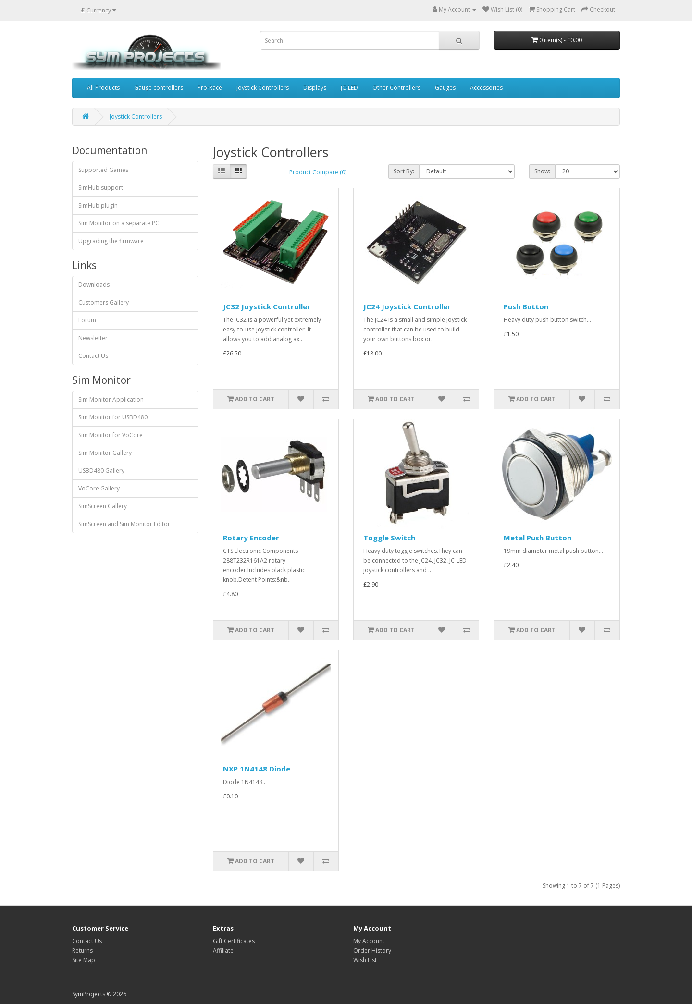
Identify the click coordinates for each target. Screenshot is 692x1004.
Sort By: (404, 171)
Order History (372, 950)
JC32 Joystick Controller (266, 306)
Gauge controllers (158, 88)
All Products (103, 88)
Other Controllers (396, 88)
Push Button (526, 306)
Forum (87, 320)
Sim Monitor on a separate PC (118, 223)
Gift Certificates (234, 941)
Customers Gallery (103, 302)
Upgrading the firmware (111, 241)
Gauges (445, 88)
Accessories (486, 88)
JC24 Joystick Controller (407, 306)
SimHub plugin (98, 205)
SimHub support (100, 188)
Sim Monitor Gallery (105, 453)
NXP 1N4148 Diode (256, 768)
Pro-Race (210, 88)
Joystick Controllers (262, 88)
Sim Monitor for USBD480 (113, 417)
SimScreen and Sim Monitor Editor (124, 524)
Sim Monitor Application (111, 399)
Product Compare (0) (317, 172)
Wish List (365, 960)
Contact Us (93, 356)
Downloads (94, 285)
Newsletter (93, 338)
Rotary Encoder (251, 537)
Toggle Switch (389, 537)
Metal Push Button (537, 537)
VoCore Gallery (99, 488)
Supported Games (103, 170)
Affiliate (223, 950)
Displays (314, 88)
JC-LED (349, 88)
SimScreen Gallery (102, 506)
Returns (82, 950)
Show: (542, 171)
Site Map (83, 960)
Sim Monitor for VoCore (110, 435)
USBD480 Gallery (101, 470)
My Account (368, 941)
